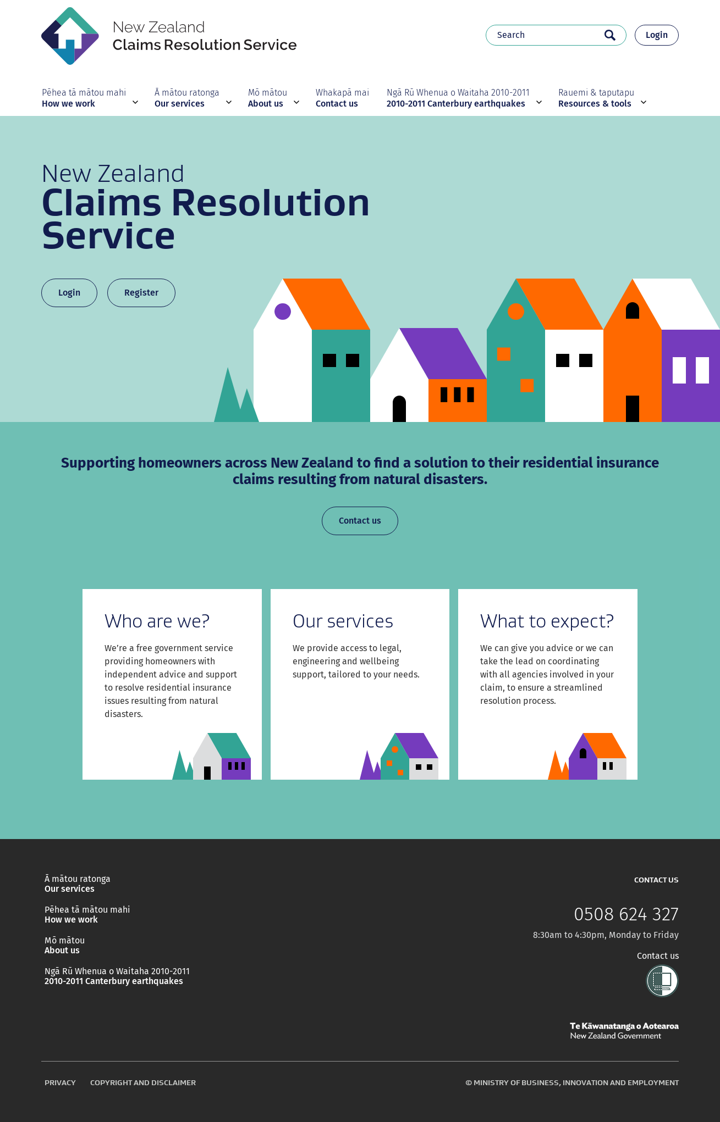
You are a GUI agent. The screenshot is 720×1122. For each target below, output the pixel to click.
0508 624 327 (626, 914)
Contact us (360, 520)
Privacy (60, 1082)
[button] (88, 98)
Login (657, 35)
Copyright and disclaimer (143, 1082)
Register (141, 292)
